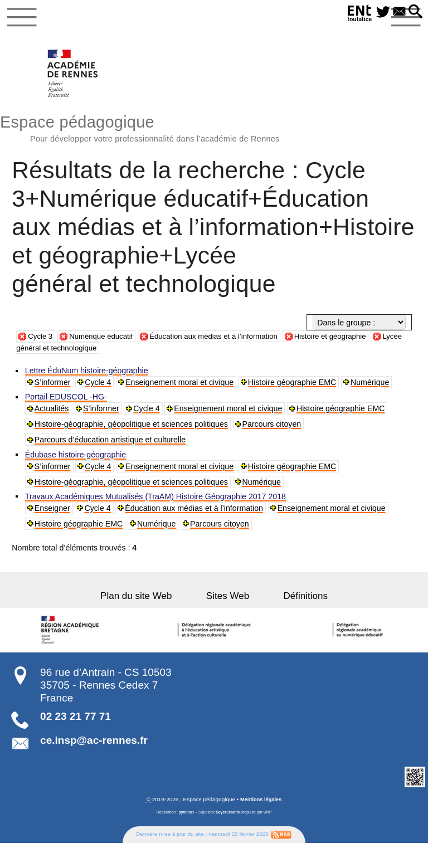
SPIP (269, 816)
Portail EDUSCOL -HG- (67, 400)
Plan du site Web (148, 600)
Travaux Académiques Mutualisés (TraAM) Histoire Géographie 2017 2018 (156, 500)
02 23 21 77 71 (75, 720)
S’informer (53, 386)
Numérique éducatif (105, 339)
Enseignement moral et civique (181, 386)
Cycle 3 (41, 339)
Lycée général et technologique (83, 351)
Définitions (293, 600)
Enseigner (53, 512)
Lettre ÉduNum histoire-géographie (87, 374)
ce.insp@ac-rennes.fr (94, 744)
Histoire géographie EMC (293, 386)
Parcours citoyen (272, 427)
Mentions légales (261, 804)
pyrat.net (185, 816)
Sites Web (227, 600)
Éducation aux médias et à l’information (226, 339)
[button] (414, 12)
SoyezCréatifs (228, 816)
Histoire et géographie (349, 339)
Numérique (371, 386)
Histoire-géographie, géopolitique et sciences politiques (131, 427)
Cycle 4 (99, 386)
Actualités (52, 412)
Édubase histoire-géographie (76, 458)
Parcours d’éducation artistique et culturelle (110, 443)
